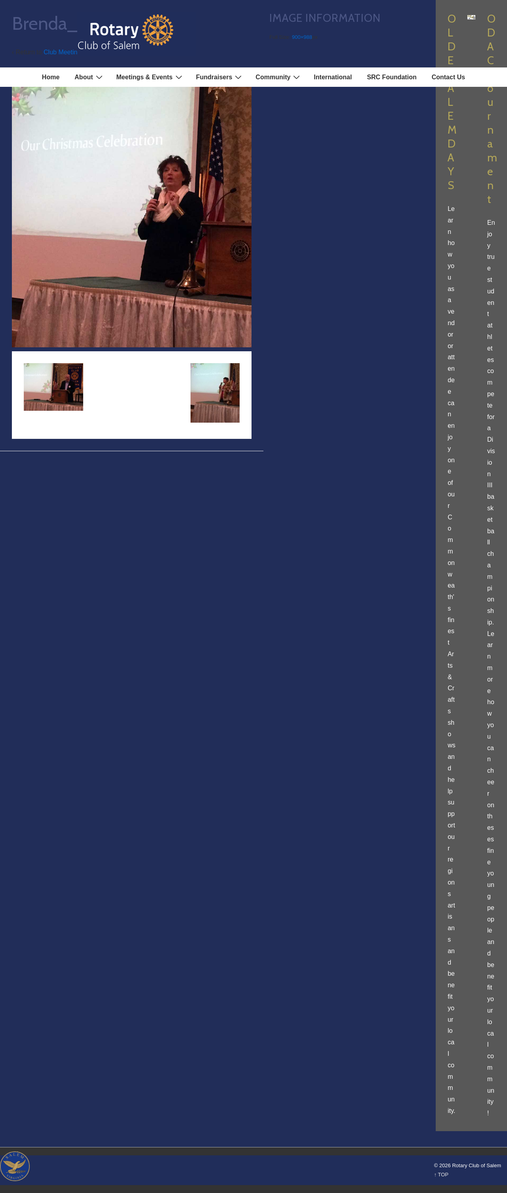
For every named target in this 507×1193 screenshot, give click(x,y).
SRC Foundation (391, 77)
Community (278, 76)
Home (50, 77)
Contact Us (448, 77)
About (89, 76)
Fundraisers (220, 76)
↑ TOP (441, 1175)
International (333, 77)
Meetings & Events (150, 76)
